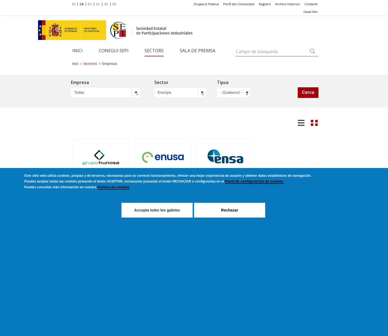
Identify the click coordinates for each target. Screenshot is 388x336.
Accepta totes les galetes (157, 210)
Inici (77, 51)
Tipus (223, 82)
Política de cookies (113, 187)
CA (81, 4)
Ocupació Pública (206, 4)
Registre (265, 4)
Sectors (154, 51)
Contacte (311, 4)
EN (114, 4)
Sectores (90, 63)
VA (106, 4)
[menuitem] (74, 4)
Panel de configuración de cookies (254, 181)
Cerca (308, 92)
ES (73, 4)
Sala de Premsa (197, 51)
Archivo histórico (287, 4)
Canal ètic (310, 12)
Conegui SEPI (114, 51)
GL (98, 4)
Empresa (80, 82)
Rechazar (229, 210)
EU (90, 4)
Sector (161, 82)
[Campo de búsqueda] (312, 52)
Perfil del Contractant (238, 4)
